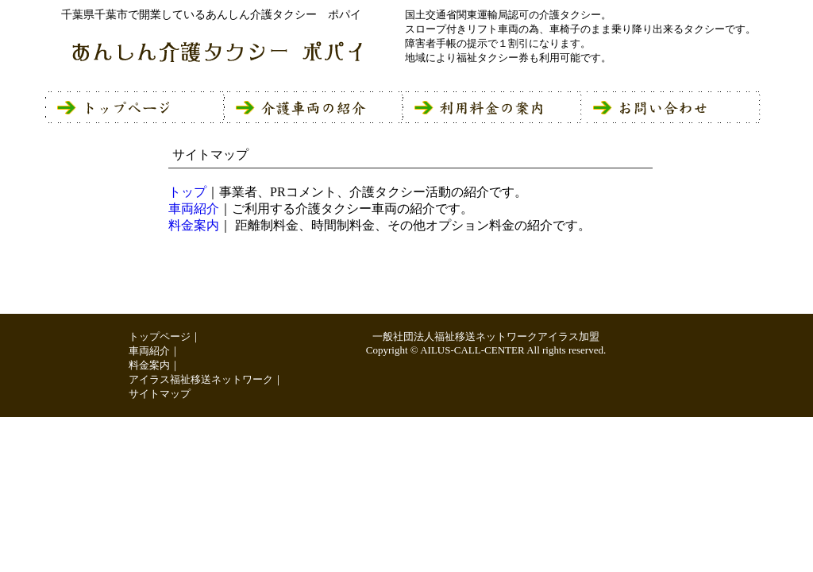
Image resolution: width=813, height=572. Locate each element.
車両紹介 (193, 208)
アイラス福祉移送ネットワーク (201, 379)
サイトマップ (160, 394)
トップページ (160, 336)
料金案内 (193, 225)
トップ (187, 192)
